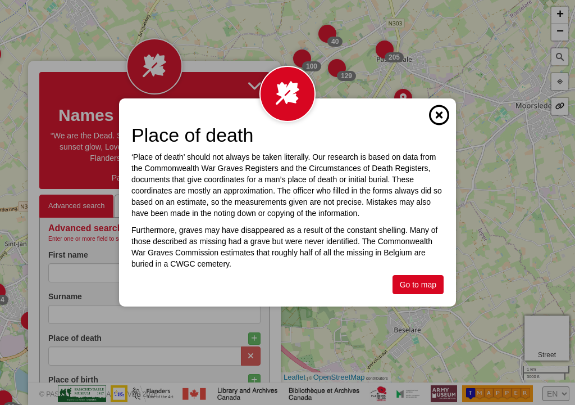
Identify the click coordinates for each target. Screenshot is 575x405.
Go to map (418, 284)
